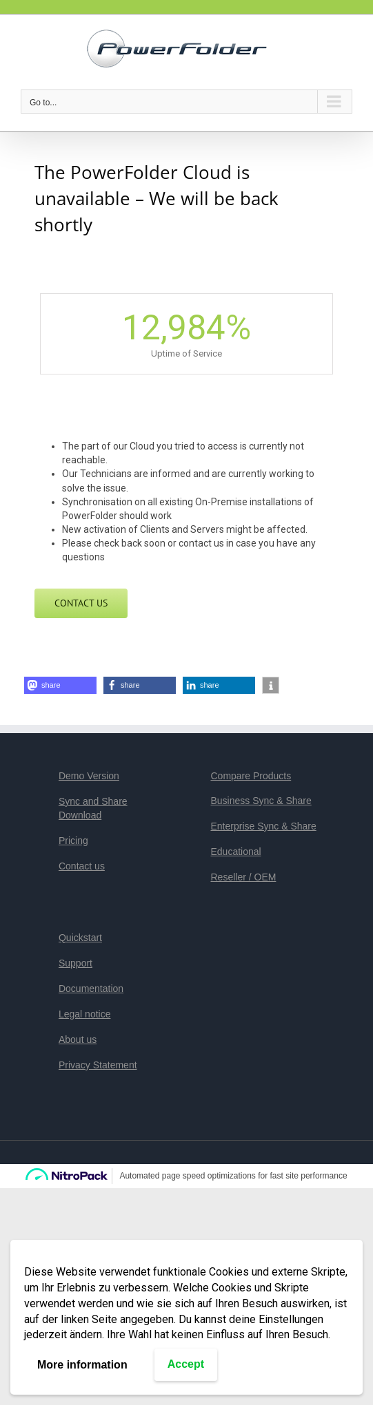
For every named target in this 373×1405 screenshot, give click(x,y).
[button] (60, 685)
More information (82, 1365)
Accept (186, 1364)
